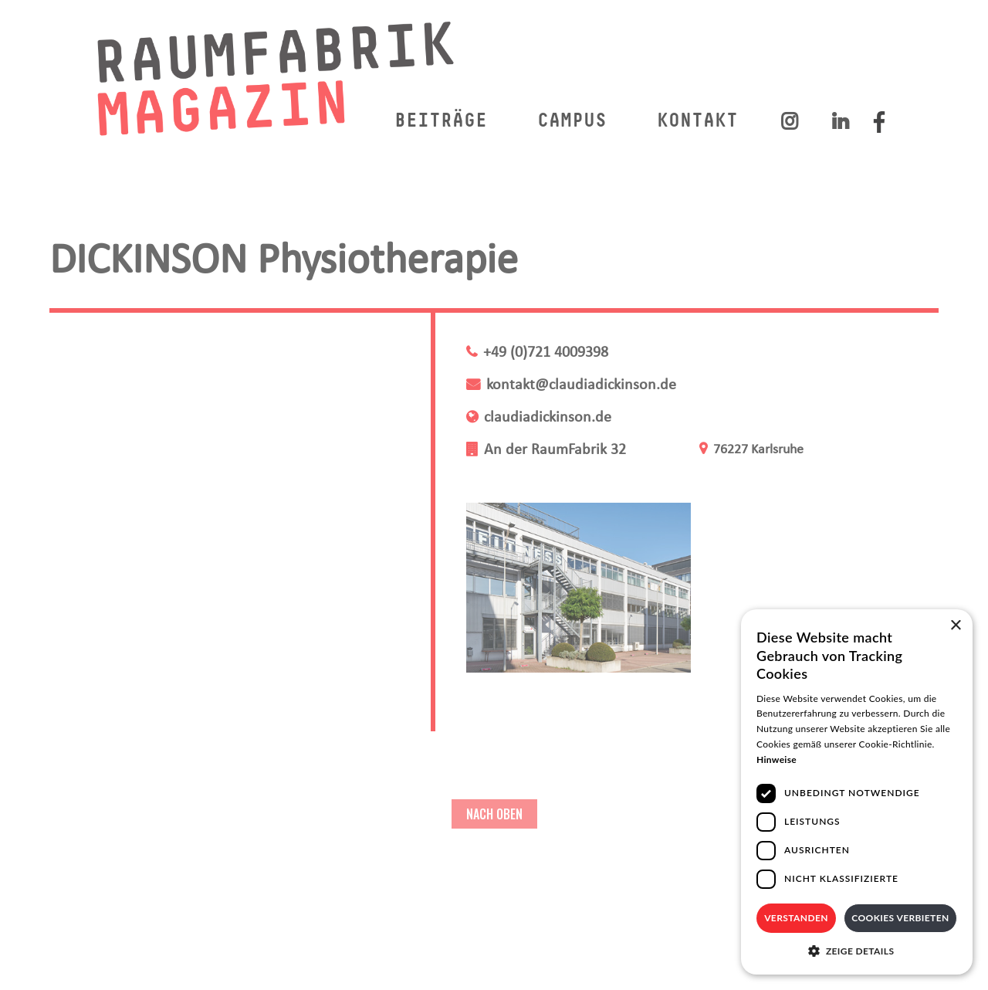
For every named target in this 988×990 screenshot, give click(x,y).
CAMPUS (572, 121)
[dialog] (857, 792)
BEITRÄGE (440, 121)
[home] (276, 78)
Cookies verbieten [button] (900, 918)
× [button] (955, 626)
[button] (856, 951)
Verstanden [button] (796, 918)
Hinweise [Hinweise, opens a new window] (776, 759)
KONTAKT (697, 121)
